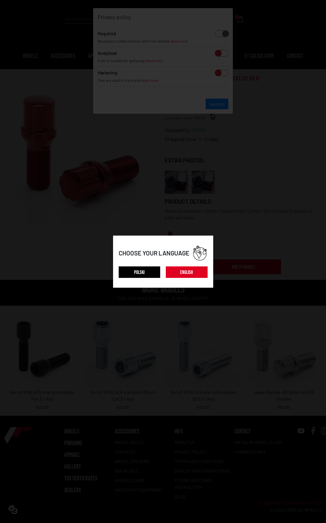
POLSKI (139, 272)
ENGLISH (186, 272)
